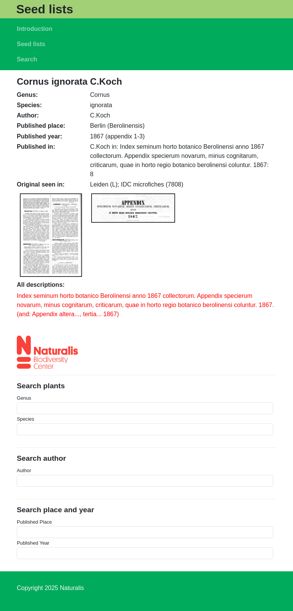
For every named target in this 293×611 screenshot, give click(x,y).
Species (25, 419)
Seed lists (44, 9)
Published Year (33, 543)
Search (27, 59)
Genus (24, 398)
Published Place (34, 522)
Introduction (34, 29)
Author (24, 470)
